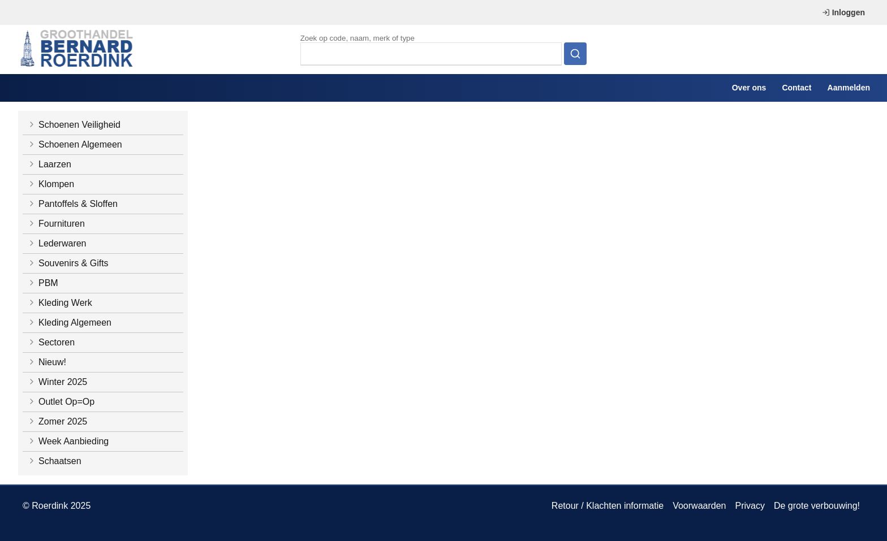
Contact (796, 87)
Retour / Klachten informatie (608, 505)
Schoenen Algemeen (74, 144)
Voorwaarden (699, 505)
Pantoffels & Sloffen (72, 204)
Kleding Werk (59, 303)
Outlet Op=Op (60, 401)
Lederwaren (57, 243)
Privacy (749, 505)
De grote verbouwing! (817, 505)
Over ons (749, 87)
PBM (42, 283)
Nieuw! (46, 362)
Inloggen (843, 12)
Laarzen (49, 164)
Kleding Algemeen (69, 322)
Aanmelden (849, 87)
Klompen (50, 184)
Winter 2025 (57, 382)
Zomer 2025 (57, 421)
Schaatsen (54, 461)
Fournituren (56, 223)
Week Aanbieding (68, 441)
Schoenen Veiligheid (73, 124)
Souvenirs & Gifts (68, 263)
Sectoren (51, 342)
